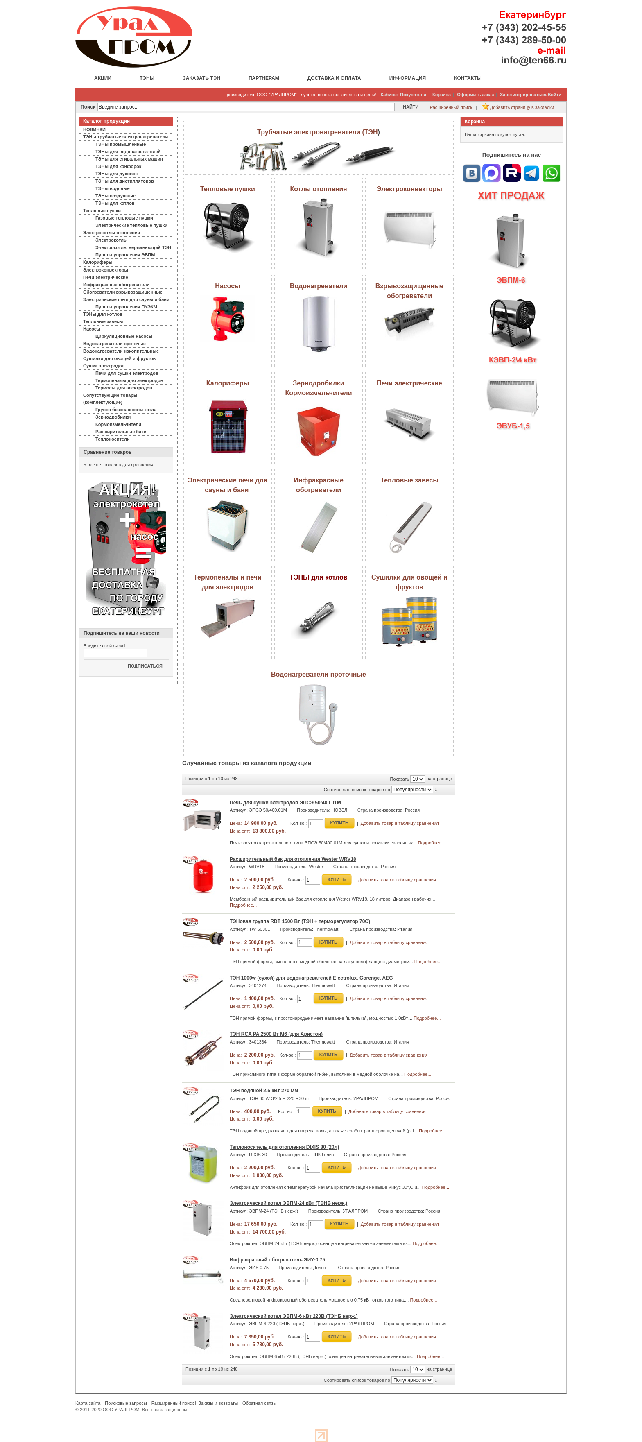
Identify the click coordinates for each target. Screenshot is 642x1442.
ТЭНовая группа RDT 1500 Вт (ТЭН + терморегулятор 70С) (300, 921)
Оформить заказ (475, 94)
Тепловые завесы (409, 480)
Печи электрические (409, 383)
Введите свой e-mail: (105, 645)
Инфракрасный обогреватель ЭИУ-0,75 (277, 1260)
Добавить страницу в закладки (522, 107)
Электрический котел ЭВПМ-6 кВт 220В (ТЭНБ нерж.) (294, 1316)
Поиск (88, 107)
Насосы (227, 286)
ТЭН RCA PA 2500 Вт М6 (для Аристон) (276, 1034)
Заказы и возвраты (218, 1403)
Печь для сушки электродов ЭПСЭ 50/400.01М (285, 803)
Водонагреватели (318, 286)
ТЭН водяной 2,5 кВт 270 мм (264, 1090)
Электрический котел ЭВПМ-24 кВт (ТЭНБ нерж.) (288, 1203)
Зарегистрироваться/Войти (530, 94)
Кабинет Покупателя (404, 94)
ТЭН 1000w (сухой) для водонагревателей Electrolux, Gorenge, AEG (311, 978)
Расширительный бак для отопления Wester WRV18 (293, 859)
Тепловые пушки (227, 189)
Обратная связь (259, 1403)
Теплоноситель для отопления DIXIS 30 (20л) (284, 1147)
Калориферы (227, 383)
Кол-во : (298, 823)
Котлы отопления (318, 189)
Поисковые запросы (126, 1403)
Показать (399, 778)
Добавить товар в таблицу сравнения (400, 823)
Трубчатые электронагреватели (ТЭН (317, 132)
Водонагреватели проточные (318, 674)
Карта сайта (87, 1403)
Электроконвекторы (409, 189)
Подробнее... (431, 842)
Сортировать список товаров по (357, 789)
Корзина (441, 94)
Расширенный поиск (451, 107)
